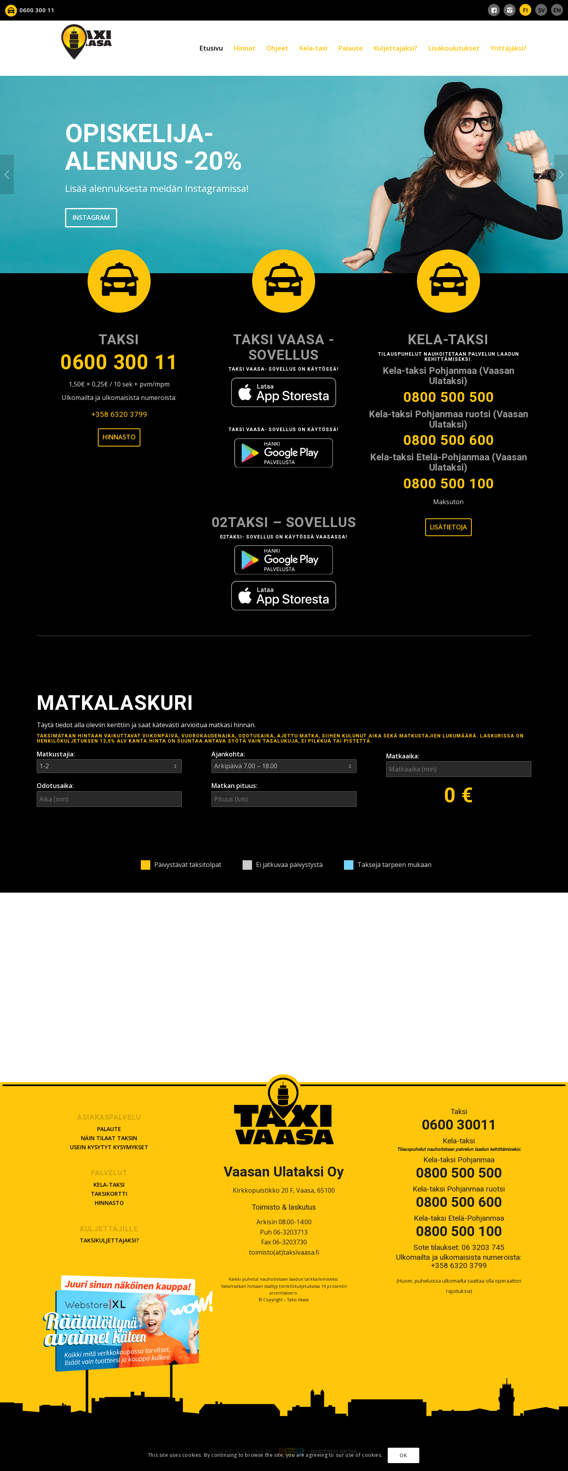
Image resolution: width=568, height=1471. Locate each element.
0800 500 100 (448, 484)
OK (403, 1456)
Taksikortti (109, 1193)
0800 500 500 (448, 397)
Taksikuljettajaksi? (109, 1240)
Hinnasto (119, 437)
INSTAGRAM (91, 214)
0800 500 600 (448, 440)
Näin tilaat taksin (109, 1138)
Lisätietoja (448, 527)
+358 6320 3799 (119, 414)
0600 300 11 (119, 363)
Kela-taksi (109, 1184)
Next (561, 174)
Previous (7, 174)
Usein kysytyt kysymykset (109, 1147)
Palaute (109, 1129)
